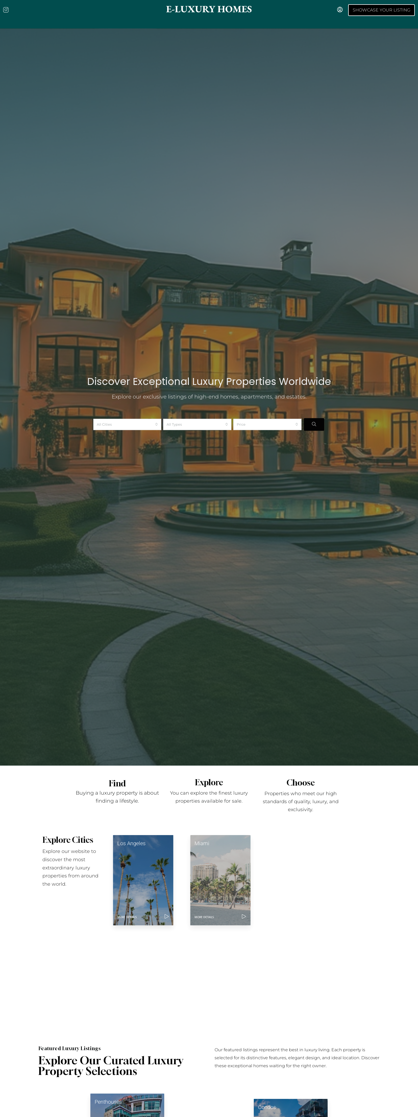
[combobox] (127, 415)
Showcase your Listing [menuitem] (381, 10)
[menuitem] (339, 10)
